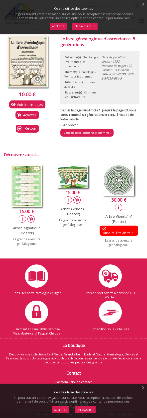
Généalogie (90, 57)
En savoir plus (85, 26)
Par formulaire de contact (73, 382)
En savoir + (85, 410)
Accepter (60, 410)
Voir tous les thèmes (78, 76)
